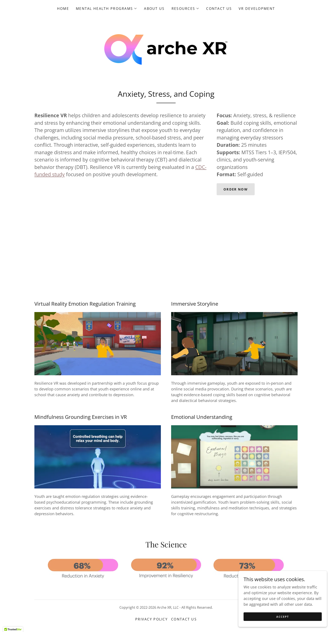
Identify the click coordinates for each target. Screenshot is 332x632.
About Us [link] (154, 8)
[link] (166, 50)
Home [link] (63, 8)
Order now (236, 191)
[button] (106, 8)
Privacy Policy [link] (151, 621)
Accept (284, 617)
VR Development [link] (257, 8)
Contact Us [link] (219, 8)
